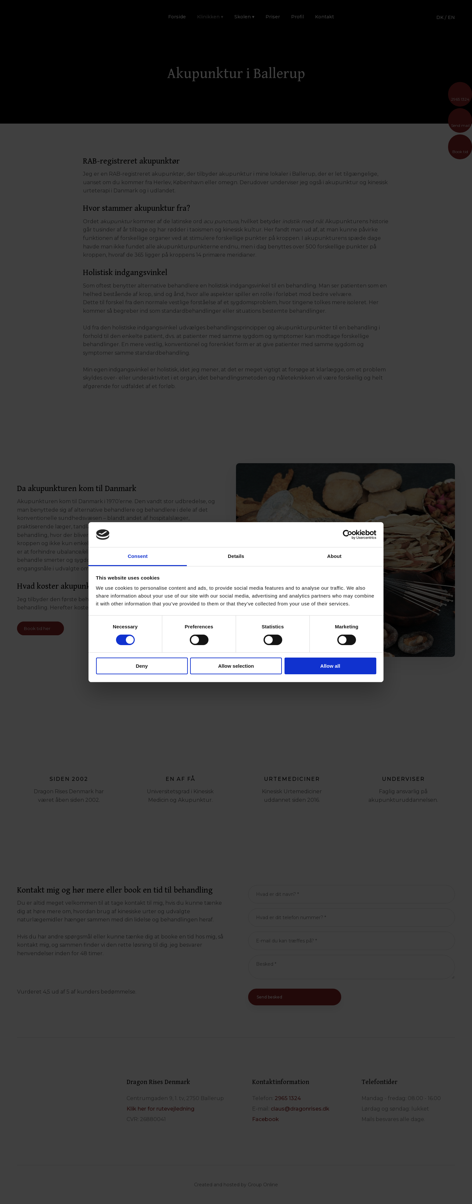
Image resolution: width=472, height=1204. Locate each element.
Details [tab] (236, 556)
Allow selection (236, 666)
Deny (142, 666)
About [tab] (334, 556)
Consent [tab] (138, 556)
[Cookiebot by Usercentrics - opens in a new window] (347, 535)
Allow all (330, 666)
